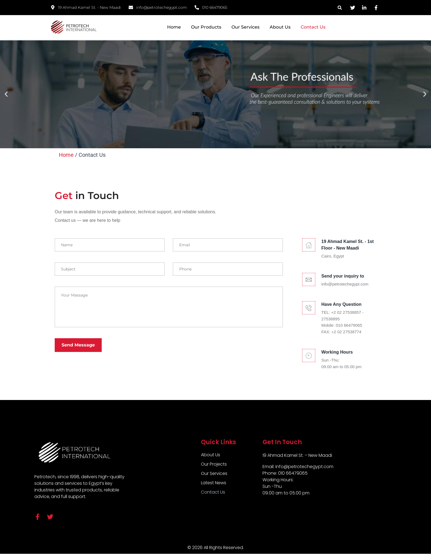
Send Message (78, 345)
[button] (340, 7)
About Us (280, 27)
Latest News (213, 483)
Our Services (245, 27)
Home (174, 27)
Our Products (206, 27)
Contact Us (313, 27)
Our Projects (214, 464)
